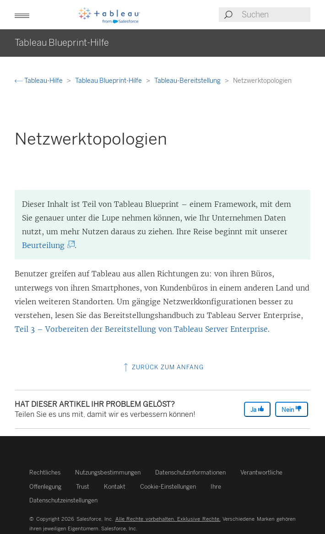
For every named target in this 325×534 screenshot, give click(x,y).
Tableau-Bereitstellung (188, 81)
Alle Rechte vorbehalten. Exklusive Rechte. (168, 519)
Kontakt (114, 486)
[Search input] (275, 14)
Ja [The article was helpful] (257, 409)
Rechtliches (44, 472)
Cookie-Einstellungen (168, 486)
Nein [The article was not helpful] (292, 409)
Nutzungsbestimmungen (108, 472)
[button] (22, 14)
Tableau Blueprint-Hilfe (109, 81)
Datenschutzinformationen (190, 472)
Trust (82, 486)
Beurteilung (46, 245)
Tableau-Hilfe (39, 81)
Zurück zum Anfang (163, 367)
